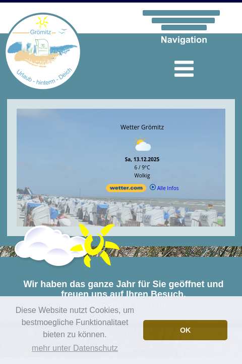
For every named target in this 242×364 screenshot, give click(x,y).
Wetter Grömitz (142, 127)
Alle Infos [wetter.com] (164, 188)
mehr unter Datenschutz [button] (75, 348)
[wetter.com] (126, 190)
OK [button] (185, 330)
